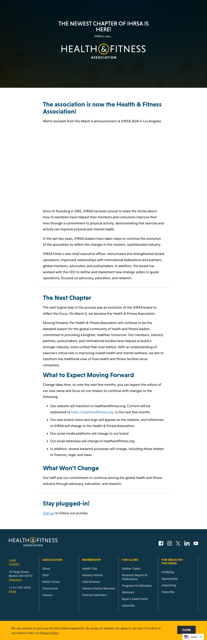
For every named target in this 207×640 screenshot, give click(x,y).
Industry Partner (92, 575)
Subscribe (128, 605)
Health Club (89, 568)
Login (12, 560)
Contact (14, 564)
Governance (50, 588)
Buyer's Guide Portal (134, 599)
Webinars (128, 592)
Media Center (51, 582)
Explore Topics (131, 568)
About (46, 568)
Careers (47, 595)
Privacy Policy (49, 633)
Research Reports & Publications (134, 577)
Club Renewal (91, 582)
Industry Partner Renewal (98, 588)
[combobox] (193, 637)
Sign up (48, 513)
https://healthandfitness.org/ (92, 412)
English (190, 637)
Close (186, 630)
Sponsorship (170, 579)
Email (12, 591)
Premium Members (94, 595)
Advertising (169, 585)
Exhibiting (168, 572)
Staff (45, 575)
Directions (15, 580)
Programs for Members (137, 585)
